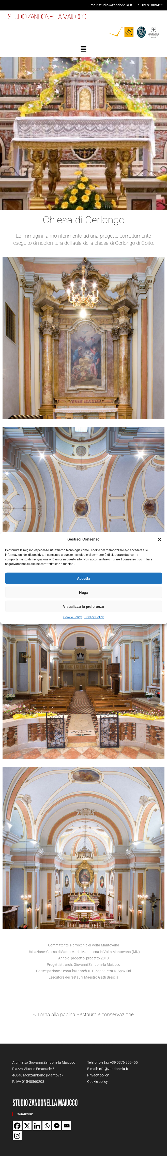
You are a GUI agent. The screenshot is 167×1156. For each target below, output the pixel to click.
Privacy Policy (94, 617)
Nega (83, 592)
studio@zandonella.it (115, 5)
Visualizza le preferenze (83, 606)
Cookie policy (97, 1082)
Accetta (83, 578)
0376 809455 (152, 5)
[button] (159, 539)
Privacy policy (98, 1075)
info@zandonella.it (113, 1069)
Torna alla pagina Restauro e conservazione (85, 1014)
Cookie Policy (72, 617)
